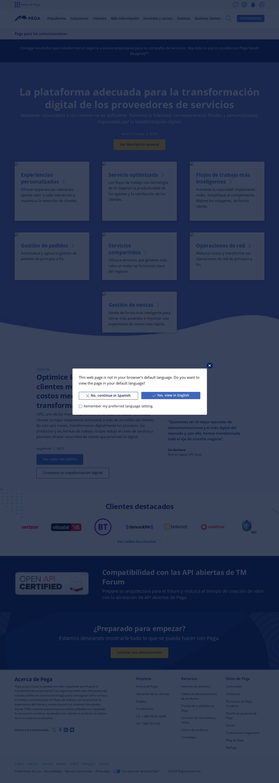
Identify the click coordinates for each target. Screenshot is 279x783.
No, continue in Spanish (108, 395)
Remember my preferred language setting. (118, 406)
